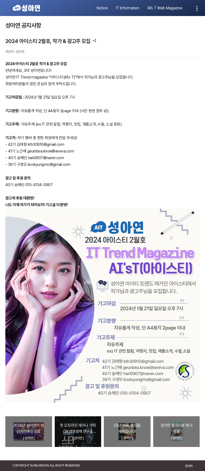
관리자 (188, 466)
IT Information (127, 8)
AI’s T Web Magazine (164, 8)
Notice (102, 8)
